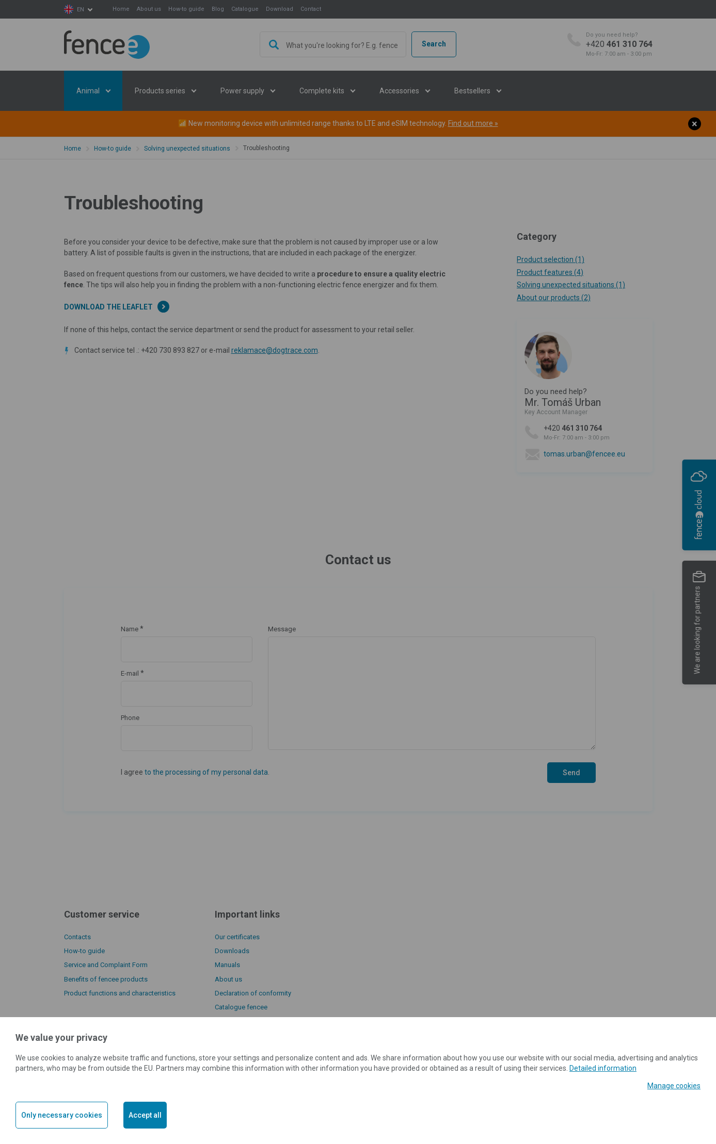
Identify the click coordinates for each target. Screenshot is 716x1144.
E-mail (130, 673)
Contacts (77, 937)
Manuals (227, 965)
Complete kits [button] (322, 91)
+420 (619, 44)
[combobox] (333, 44)
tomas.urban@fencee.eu (584, 454)
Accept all (145, 1115)
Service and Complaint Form (106, 965)
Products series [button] (161, 91)
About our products (554, 297)
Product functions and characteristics (120, 993)
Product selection (550, 259)
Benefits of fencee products (106, 979)
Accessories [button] (400, 91)
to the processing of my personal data (206, 772)
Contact (310, 9)
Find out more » (473, 123)
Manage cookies (674, 1086)
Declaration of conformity (253, 993)
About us (149, 9)
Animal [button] (88, 91)
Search (434, 44)
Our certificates (237, 937)
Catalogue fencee (241, 1007)
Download (279, 9)
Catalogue (245, 9)
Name (129, 629)
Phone (130, 718)
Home (121, 9)
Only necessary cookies (61, 1115)
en (80, 9)
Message (282, 629)
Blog (218, 9)
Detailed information (603, 1068)
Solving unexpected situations (187, 148)
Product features (550, 272)
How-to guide (186, 9)
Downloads (232, 951)
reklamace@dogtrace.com (274, 350)
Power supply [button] (243, 91)
